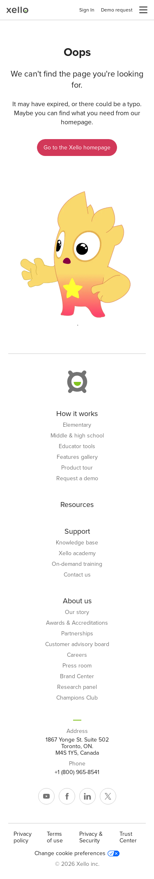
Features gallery (77, 457)
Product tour (77, 468)
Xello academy (77, 553)
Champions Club (77, 698)
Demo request (117, 10)
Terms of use (55, 837)
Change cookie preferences (77, 853)
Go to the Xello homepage (77, 147)
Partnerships (77, 633)
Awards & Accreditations (77, 623)
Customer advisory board (77, 644)
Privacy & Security (91, 837)
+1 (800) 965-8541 (77, 772)
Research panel (77, 687)
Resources (77, 504)
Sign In (86, 10)
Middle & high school (77, 436)
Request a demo (77, 478)
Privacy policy (23, 837)
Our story (77, 612)
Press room (77, 666)
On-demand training (77, 564)
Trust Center (128, 837)
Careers (77, 655)
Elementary (77, 425)
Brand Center (77, 676)
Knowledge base (77, 542)
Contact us (77, 575)
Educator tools (77, 446)
